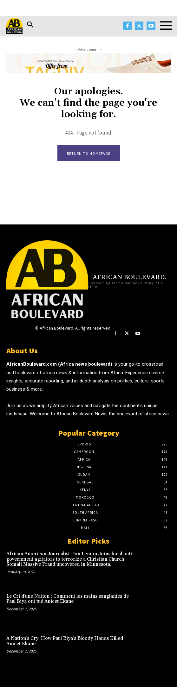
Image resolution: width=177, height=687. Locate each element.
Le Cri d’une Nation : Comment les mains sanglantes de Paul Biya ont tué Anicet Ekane (67, 599)
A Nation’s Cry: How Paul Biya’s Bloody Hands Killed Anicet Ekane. (64, 641)
